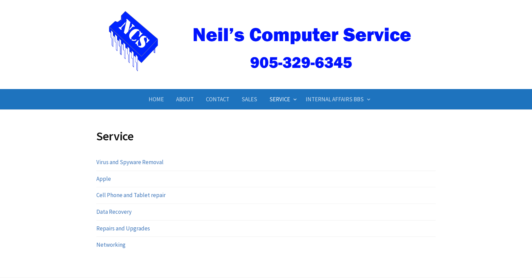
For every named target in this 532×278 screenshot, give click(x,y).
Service (279, 99)
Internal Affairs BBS (335, 99)
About (185, 99)
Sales (249, 99)
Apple (103, 179)
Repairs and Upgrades (123, 228)
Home (156, 99)
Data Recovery (114, 211)
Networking (111, 244)
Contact (217, 99)
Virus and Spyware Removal (130, 162)
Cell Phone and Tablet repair (131, 195)
